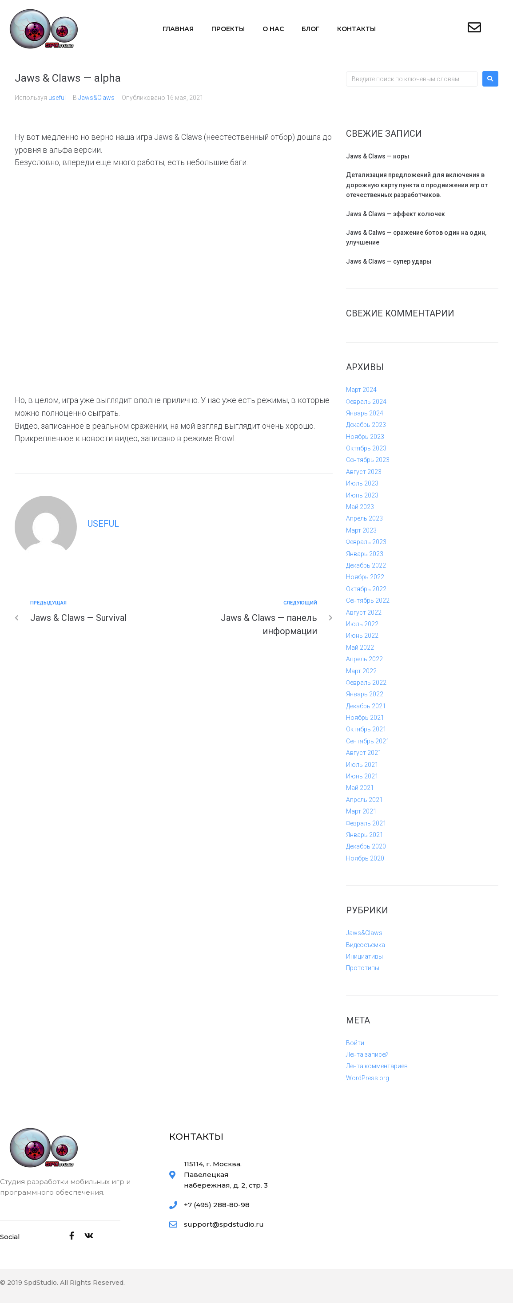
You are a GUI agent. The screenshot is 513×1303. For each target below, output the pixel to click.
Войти (355, 1042)
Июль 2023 (362, 483)
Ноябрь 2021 (365, 717)
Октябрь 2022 (366, 588)
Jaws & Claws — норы (377, 156)
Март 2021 (361, 811)
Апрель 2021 (364, 799)
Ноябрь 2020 (365, 858)
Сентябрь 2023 (368, 459)
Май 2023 (360, 506)
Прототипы (362, 967)
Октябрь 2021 (366, 729)
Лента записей (367, 1054)
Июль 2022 (362, 624)
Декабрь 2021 (366, 706)
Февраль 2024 (366, 401)
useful (57, 97)
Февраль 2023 (366, 541)
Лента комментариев (377, 1066)
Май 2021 (360, 787)
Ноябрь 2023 (365, 436)
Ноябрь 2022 (365, 576)
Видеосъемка (365, 944)
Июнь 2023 (362, 495)
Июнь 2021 (362, 776)
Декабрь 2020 (366, 846)
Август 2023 (364, 471)
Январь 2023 (364, 553)
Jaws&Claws (96, 97)
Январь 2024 (364, 413)
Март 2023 (361, 530)
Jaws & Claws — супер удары (388, 261)
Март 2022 (361, 671)
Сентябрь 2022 (368, 600)
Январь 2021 (364, 834)
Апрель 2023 (364, 518)
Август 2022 (364, 612)
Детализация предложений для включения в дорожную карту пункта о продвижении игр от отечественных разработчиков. (417, 184)
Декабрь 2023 (366, 424)
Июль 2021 (362, 764)
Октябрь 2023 (366, 448)
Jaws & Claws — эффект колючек (395, 213)
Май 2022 (360, 647)
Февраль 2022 (366, 682)
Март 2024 (361, 389)
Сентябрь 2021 (368, 741)
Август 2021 (364, 752)
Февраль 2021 (366, 823)
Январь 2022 (364, 694)
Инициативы (364, 956)
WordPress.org (367, 1078)
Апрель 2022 (364, 659)
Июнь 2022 (362, 635)
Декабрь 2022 (366, 565)
